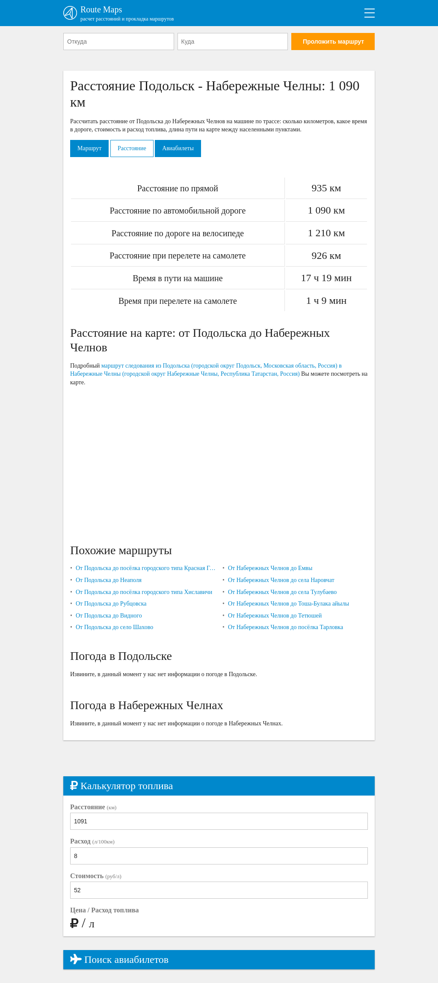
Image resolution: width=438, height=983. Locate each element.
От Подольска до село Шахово (114, 627)
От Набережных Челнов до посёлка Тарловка (285, 627)
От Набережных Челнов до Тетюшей (275, 615)
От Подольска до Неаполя (109, 580)
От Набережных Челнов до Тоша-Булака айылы (288, 603)
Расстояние (132, 148)
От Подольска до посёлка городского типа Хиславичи (144, 592)
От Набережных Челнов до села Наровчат (281, 580)
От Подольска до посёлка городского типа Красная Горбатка (146, 568)
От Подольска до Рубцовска (111, 603)
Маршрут (89, 148)
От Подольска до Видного (109, 615)
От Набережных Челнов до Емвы (270, 568)
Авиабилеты (178, 148)
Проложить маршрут (333, 41)
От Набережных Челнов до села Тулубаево (282, 592)
